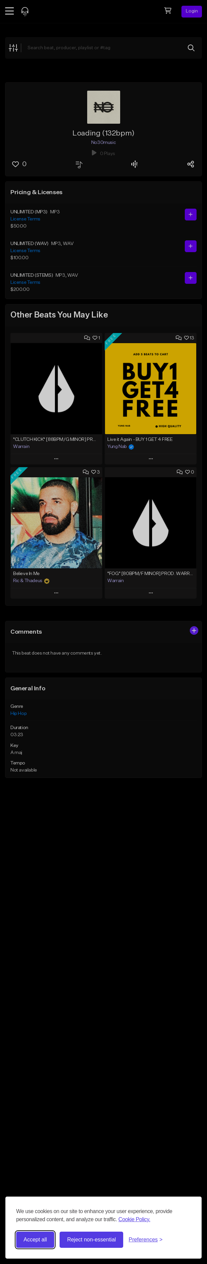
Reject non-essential (91, 1239)
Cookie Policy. (134, 1219)
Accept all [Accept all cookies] (35, 1239)
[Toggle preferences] (146, 1240)
